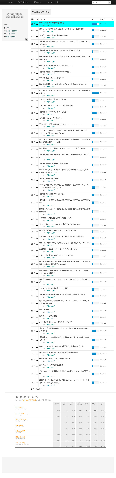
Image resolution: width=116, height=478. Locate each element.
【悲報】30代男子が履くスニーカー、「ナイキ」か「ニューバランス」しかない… (64, 43)
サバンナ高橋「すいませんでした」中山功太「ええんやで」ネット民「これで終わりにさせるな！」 (63, 186)
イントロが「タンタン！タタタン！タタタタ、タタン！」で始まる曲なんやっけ (64, 91)
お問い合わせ (36, 2)
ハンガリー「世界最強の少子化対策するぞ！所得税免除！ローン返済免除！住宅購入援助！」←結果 (64, 140)
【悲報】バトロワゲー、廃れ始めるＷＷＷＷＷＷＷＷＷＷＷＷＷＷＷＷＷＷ (64, 201)
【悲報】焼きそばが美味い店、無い (52, 194)
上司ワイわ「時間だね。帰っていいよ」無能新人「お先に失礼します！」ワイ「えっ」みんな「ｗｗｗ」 (63, 132)
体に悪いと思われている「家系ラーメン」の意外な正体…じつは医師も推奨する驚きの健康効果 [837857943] (64, 263)
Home (9, 2)
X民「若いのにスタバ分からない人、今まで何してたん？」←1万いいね (64, 243)
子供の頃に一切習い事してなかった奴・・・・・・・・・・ (60, 124)
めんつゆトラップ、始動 (48, 316)
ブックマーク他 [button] (52, 2)
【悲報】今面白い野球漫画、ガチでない (53, 163)
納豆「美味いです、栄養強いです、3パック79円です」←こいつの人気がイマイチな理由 (64, 302)
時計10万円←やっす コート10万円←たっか (54, 359)
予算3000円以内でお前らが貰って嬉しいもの (55, 218)
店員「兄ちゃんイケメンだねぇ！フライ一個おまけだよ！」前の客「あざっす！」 (64, 280)
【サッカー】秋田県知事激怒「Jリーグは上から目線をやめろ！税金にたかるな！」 (64, 329)
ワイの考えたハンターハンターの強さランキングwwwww (59, 224)
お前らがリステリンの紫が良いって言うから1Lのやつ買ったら (61, 236)
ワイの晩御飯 (44, 310)
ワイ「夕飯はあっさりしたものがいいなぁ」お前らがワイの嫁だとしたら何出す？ (64, 58)
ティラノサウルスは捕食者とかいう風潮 (53, 288)
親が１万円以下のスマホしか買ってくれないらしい (57, 230)
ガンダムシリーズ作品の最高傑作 (51, 365)
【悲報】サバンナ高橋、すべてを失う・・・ (55, 112)
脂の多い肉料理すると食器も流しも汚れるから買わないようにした (63, 84)
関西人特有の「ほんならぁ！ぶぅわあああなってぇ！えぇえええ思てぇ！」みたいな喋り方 (63, 271)
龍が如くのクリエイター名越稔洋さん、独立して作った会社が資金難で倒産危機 (64, 210)
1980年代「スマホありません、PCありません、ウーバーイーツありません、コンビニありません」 (64, 381)
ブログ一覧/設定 (22, 2)
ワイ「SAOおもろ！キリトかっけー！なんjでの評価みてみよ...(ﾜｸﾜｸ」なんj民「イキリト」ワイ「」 (64, 171)
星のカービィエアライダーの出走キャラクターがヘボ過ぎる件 (61, 29)
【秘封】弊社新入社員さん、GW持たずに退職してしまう (59, 50)
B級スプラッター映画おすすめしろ (51, 23)
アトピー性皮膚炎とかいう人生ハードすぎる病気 (56, 255)
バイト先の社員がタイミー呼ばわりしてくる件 (56, 322)
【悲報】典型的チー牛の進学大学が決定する (55, 72)
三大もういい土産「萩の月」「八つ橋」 (53, 99)
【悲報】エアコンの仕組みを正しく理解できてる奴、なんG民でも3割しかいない (64, 338)
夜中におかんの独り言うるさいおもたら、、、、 (56, 65)
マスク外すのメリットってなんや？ (52, 78)
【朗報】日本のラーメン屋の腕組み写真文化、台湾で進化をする (62, 294)
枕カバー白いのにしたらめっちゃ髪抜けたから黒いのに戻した (61, 346)
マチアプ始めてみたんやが (48, 179)
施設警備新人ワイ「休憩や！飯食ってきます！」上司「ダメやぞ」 (63, 148)
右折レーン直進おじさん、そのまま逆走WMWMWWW (58, 352)
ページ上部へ (36, 389)
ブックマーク (9, 34)
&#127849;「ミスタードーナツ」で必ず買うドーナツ (58, 249)
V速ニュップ (103, 24)
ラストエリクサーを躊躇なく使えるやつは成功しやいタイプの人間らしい (64, 372)
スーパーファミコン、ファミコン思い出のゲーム (56, 105)
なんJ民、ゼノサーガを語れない (50, 118)
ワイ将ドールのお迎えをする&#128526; (53, 35)
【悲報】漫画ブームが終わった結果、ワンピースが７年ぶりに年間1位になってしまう (64, 156)
